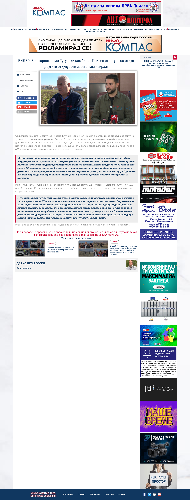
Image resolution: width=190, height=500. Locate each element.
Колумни (101, 31)
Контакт (81, 494)
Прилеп (51, 243)
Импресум (68, 494)
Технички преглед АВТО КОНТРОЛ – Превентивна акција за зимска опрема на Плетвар (60, 250)
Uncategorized (25, 75)
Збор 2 (164, 29)
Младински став (112, 29)
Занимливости (140, 29)
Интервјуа (90, 31)
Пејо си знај (154, 29)
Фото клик (127, 29)
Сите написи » (24, 268)
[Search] (175, 57)
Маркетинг (95, 494)
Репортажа (173, 29)
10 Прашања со (76, 29)
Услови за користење (115, 494)
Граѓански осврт (93, 29)
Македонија (30, 29)
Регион (18, 29)
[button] (27, 98)
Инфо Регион (43, 29)
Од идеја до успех (59, 29)
